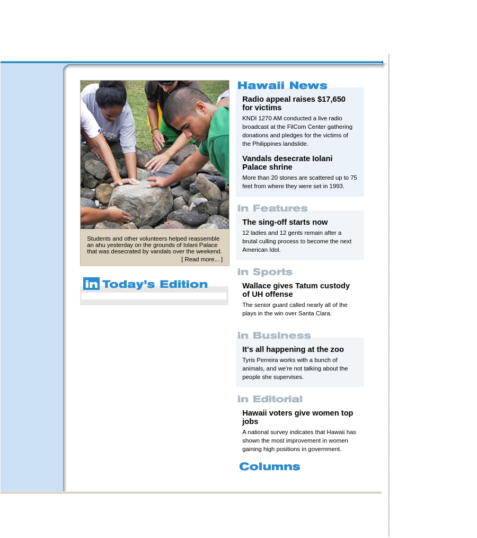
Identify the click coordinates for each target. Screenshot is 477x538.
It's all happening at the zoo (293, 349)
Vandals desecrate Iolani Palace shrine (287, 162)
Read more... (201, 259)
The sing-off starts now (285, 222)
